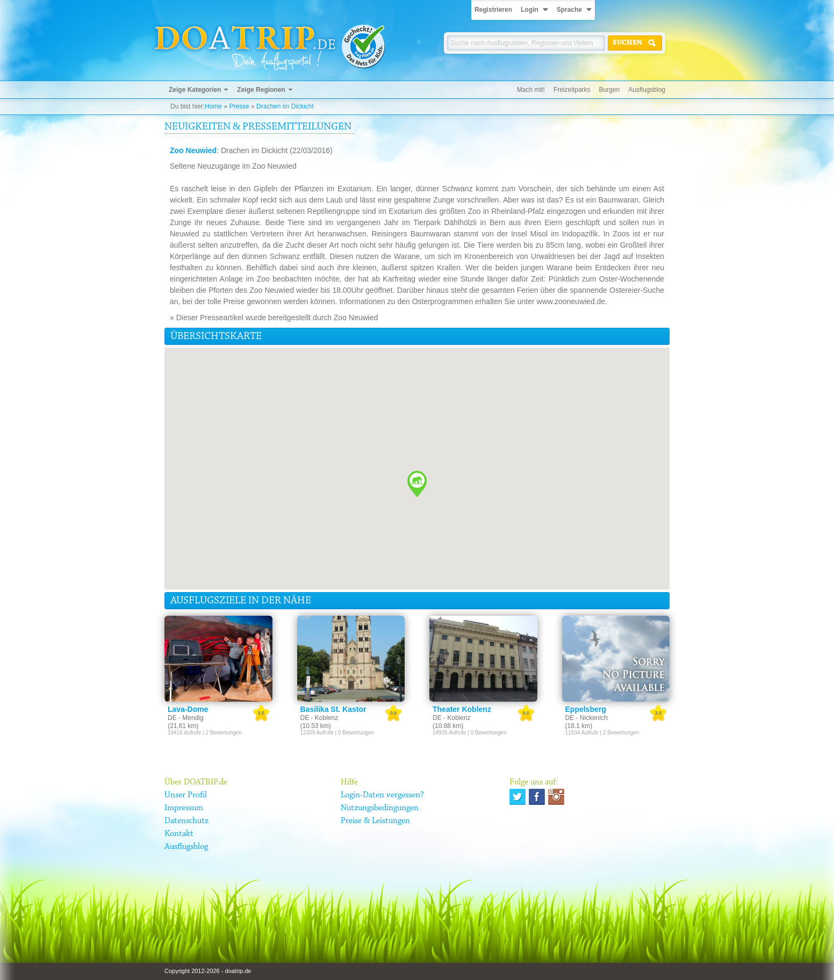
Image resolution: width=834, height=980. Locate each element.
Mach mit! (531, 89)
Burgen (609, 89)
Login (529, 9)
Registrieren (493, 9)
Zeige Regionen (261, 89)
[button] (417, 484)
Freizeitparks (572, 89)
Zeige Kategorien (195, 89)
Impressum (183, 808)
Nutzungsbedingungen (380, 808)
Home (213, 106)
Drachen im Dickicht (285, 106)
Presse (239, 106)
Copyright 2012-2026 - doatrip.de (207, 971)
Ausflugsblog (646, 89)
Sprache (569, 9)
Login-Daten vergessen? (382, 795)
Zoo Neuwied (193, 150)
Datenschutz (186, 821)
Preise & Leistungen (375, 821)
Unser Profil (185, 795)
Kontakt (178, 834)
